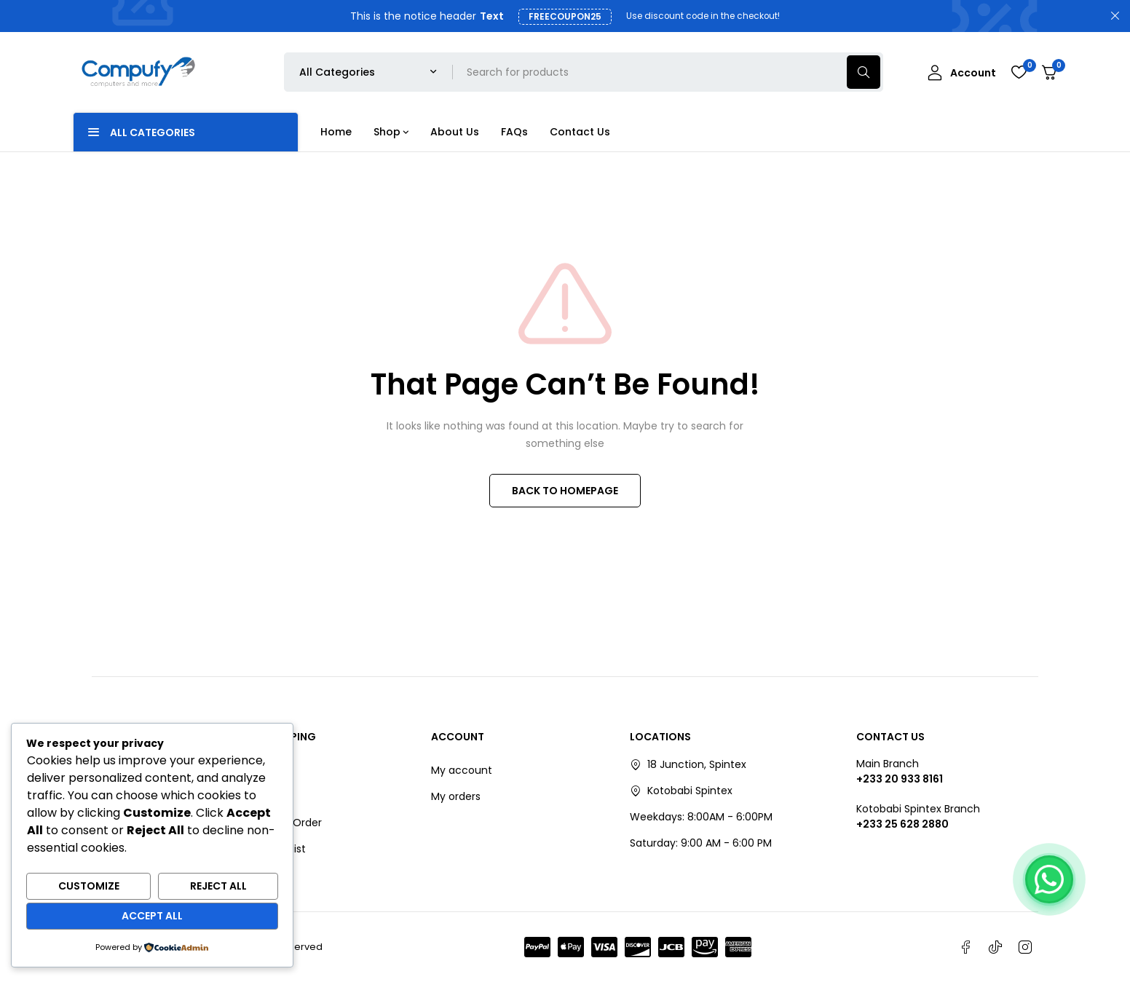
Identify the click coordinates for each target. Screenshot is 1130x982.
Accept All (152, 915)
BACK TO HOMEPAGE (565, 490)
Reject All (218, 886)
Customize (88, 886)
